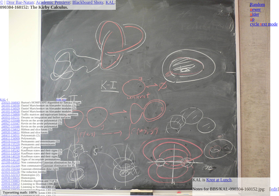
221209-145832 (10, 162)
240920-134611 (10, 132)
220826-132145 (10, 186)
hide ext (61, 99)
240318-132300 (10, 147)
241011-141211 (10, 117)
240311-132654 (10, 153)
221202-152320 (10, 165)
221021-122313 (10, 174)
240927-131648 (10, 120)
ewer (255, 9)
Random (257, 4)
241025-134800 (10, 114)
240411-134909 (10, 138)
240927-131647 (10, 123)
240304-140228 (10, 156)
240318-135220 (10, 144)
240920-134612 (10, 129)
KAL (109, 2)
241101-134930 (10, 105)
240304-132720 (10, 159)
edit (274, 189)
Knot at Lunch (218, 179)
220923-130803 (10, 180)
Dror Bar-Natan (20, 2)
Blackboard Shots (87, 2)
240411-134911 (10, 135)
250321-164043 (10, 102)
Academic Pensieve (53, 2)
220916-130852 (10, 183)
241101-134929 (10, 108)
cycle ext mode (264, 24)
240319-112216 (10, 141)
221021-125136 (10, 171)
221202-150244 (10, 168)
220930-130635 (10, 177)
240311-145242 (10, 150)
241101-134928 (10, 111)
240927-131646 (10, 126)
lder (254, 14)
